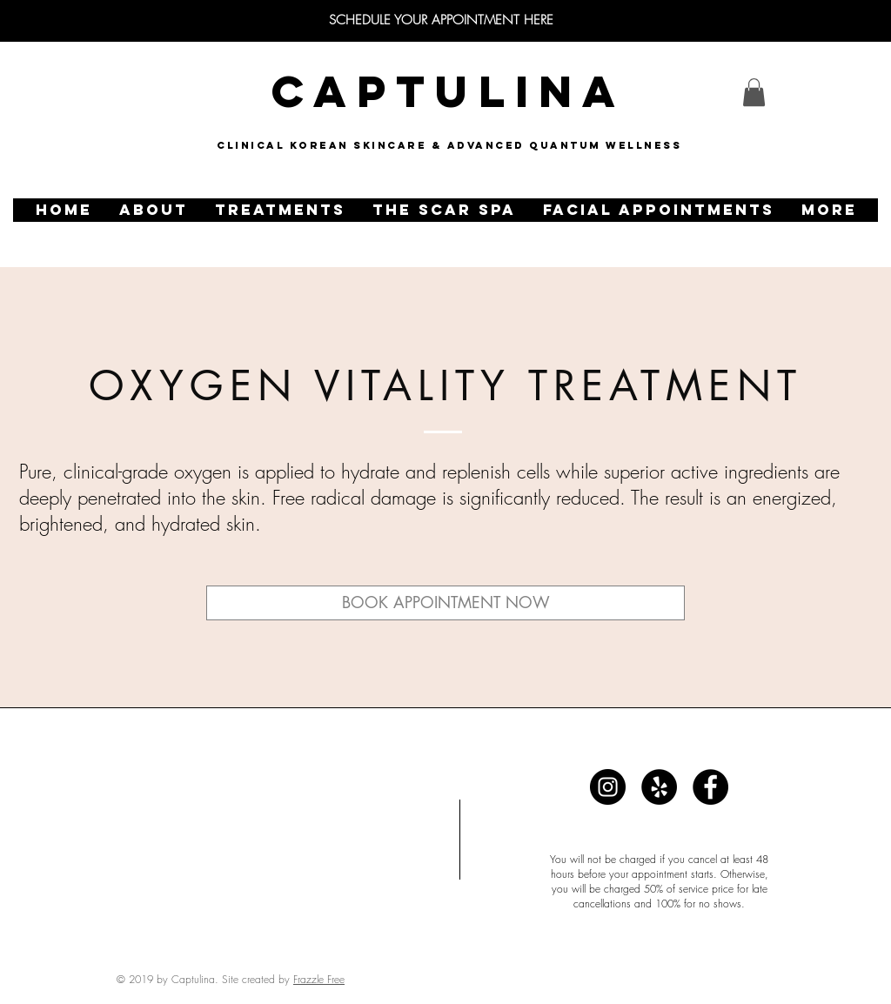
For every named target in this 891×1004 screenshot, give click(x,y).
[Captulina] (608, 787)
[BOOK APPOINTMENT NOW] (445, 603)
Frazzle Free (319, 979)
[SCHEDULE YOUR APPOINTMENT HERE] (441, 20)
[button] (153, 210)
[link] (754, 92)
